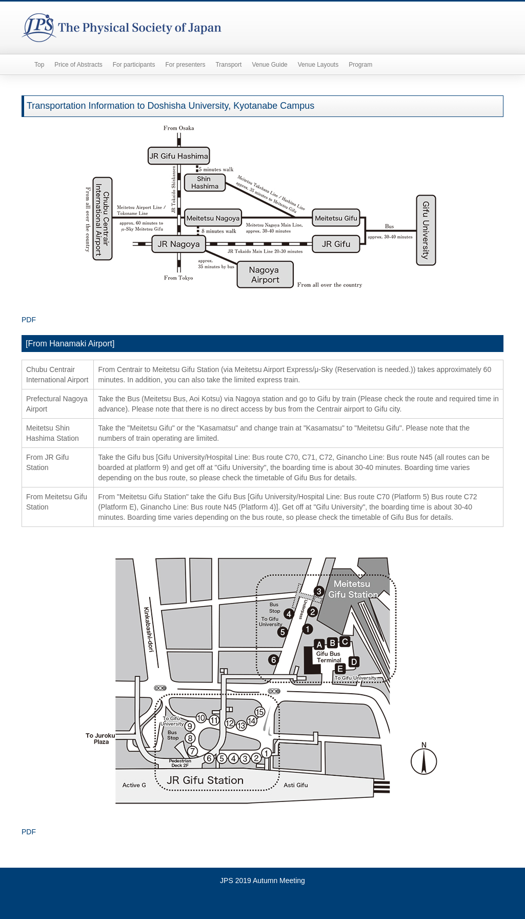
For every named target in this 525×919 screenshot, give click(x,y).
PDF (29, 320)
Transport (228, 64)
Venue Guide (269, 64)
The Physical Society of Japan (121, 27)
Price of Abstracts (78, 64)
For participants (134, 64)
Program (360, 64)
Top (39, 64)
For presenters (185, 64)
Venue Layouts (318, 64)
